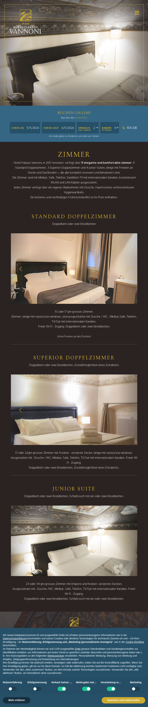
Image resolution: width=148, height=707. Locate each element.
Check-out (51, 128)
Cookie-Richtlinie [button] (135, 642)
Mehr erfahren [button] (16, 700)
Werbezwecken (56, 655)
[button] (20, 268)
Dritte (78, 648)
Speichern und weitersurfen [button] (123, 700)
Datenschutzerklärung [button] (15, 638)
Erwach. (84, 128)
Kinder (106, 128)
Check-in (17, 128)
